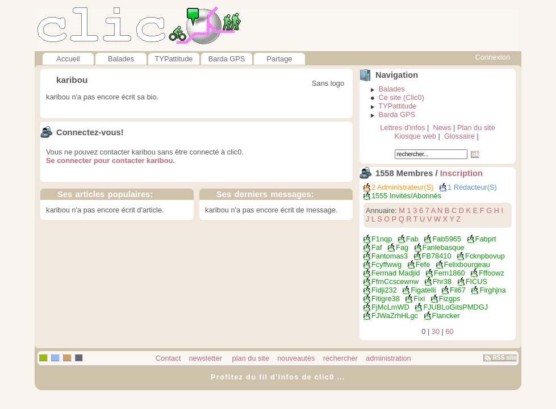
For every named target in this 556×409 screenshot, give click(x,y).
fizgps (450, 298)
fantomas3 (389, 256)
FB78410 (437, 256)
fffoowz (491, 273)
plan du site (249, 358)
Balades (121, 59)
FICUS (476, 281)
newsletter (205, 358)
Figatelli (423, 290)
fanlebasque (444, 247)
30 (436, 331)
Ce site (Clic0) (401, 97)
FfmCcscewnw (395, 281)
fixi (419, 298)
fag (402, 247)
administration (388, 358)
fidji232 (384, 290)
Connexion (492, 57)
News (442, 127)
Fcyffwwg (386, 264)
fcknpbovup (485, 256)
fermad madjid (395, 273)
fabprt (485, 239)
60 (450, 331)
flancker (446, 315)
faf (376, 247)
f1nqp (381, 239)
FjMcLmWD (390, 307)
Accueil (68, 59)
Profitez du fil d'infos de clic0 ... (278, 377)
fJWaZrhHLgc (394, 315)
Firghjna (492, 290)
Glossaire (459, 136)
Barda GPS (226, 59)
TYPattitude (174, 59)
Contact (168, 358)
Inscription (461, 173)
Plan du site (476, 127)
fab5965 (446, 239)
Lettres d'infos (402, 127)
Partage (279, 59)
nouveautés (296, 358)
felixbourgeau (467, 264)
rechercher (340, 358)
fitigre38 (385, 298)
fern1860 (449, 273)
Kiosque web (415, 136)
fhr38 (442, 281)
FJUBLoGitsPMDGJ (455, 307)
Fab (412, 239)
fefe (423, 264)
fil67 (458, 290)
